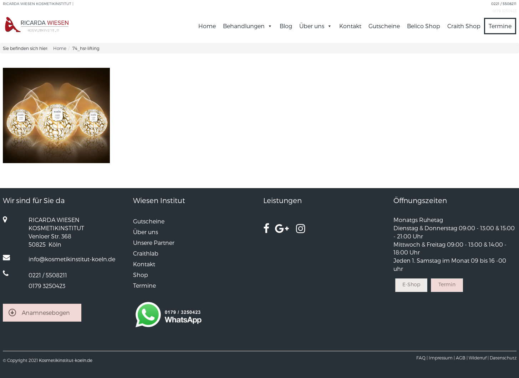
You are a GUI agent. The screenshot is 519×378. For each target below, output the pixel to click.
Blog (286, 25)
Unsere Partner (153, 242)
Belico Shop (423, 25)
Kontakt (350, 25)
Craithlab (145, 253)
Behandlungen (248, 25)
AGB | (462, 357)
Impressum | (442, 357)
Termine (500, 25)
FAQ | (422, 357)
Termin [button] (447, 284)
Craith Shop (463, 25)
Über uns (315, 25)
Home (207, 25)
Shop (140, 274)
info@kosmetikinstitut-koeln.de (72, 259)
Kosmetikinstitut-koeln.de (65, 360)
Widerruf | (479, 357)
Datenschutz (503, 357)
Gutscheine (384, 25)
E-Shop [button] (411, 284)
